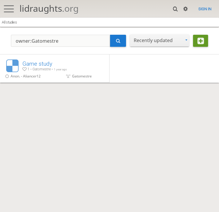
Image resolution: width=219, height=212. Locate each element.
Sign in (204, 9)
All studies (9, 22)
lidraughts (49, 8)
